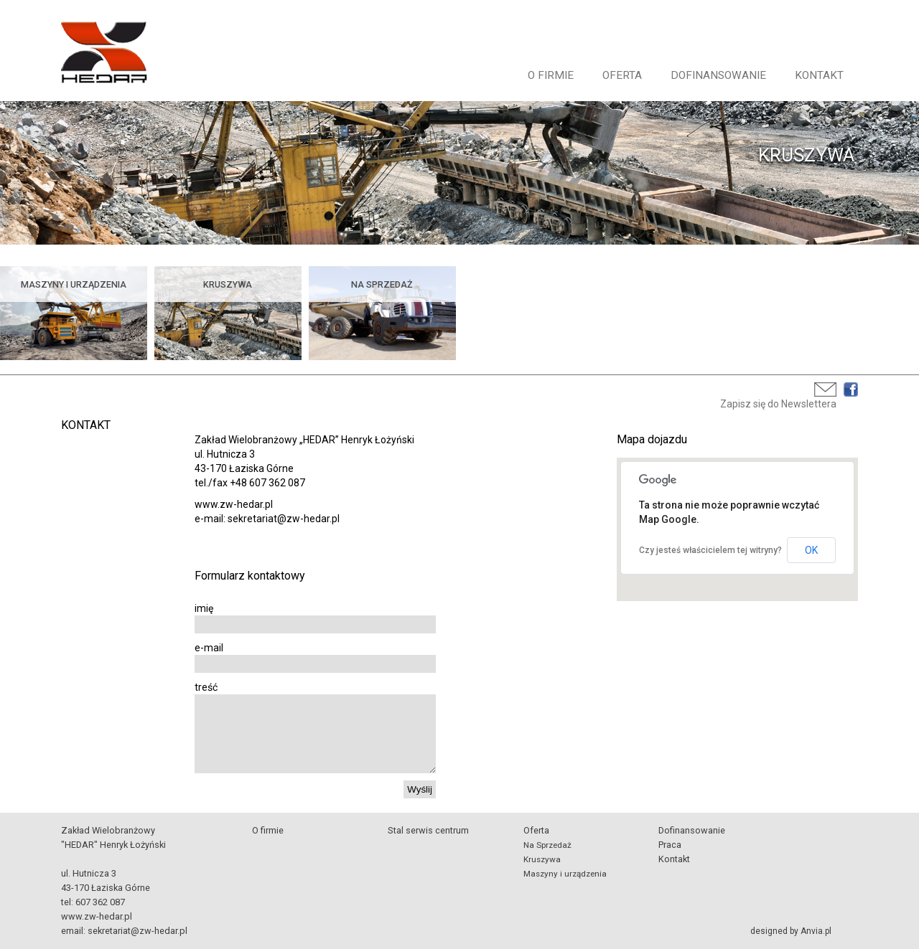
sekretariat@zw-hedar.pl (137, 930)
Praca (669, 844)
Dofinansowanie (718, 75)
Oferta (622, 75)
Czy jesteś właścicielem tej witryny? (710, 550)
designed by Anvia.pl (790, 931)
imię (204, 608)
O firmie (551, 75)
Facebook (851, 389)
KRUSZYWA (806, 155)
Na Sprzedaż (547, 845)
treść (206, 687)
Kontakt (819, 75)
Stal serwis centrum (428, 830)
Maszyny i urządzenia (565, 874)
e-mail (209, 647)
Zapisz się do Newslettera (778, 404)
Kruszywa (542, 859)
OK (811, 550)
